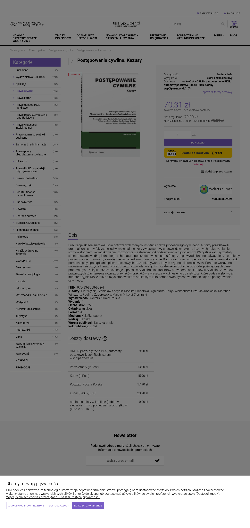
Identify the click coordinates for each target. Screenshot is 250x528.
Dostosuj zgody (59, 505)
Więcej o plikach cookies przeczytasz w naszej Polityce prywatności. (53, 497)
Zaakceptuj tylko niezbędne (26, 505)
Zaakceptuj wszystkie (88, 505)
